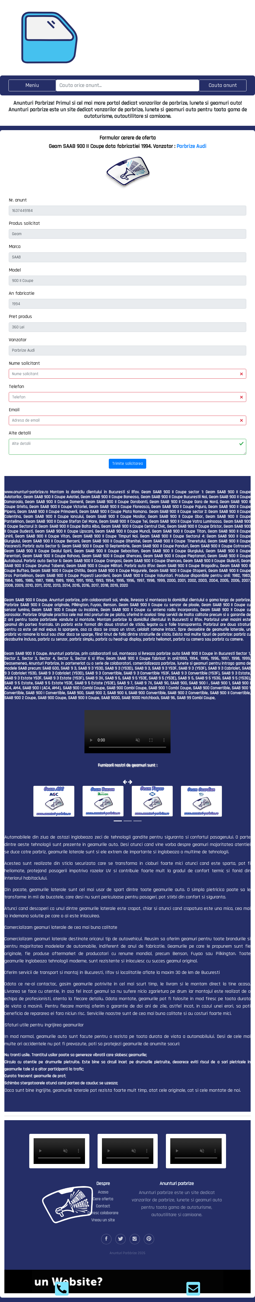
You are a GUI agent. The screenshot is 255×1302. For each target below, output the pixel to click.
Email (14, 410)
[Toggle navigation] (32, 85)
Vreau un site (103, 1220)
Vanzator (18, 340)
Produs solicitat (24, 223)
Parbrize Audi (191, 146)
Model (15, 270)
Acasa (103, 1192)
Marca (14, 246)
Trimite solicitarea (127, 463)
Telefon (16, 386)
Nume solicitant (24, 363)
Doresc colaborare (102, 1213)
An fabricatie (21, 293)
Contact (103, 1206)
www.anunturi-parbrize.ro (26, 492)
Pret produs (20, 316)
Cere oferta (103, 1199)
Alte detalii (20, 433)
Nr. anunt (18, 200)
